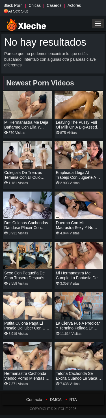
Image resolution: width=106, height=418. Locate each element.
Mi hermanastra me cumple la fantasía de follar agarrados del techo (77, 280)
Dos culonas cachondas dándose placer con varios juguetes (26, 227)
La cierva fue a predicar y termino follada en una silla (78, 328)
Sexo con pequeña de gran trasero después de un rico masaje (24, 278)
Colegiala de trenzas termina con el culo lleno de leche (23, 177)
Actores (74, 5)
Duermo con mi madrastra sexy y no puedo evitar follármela (77, 227)
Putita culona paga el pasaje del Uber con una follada (27, 328)
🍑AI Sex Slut (15, 11)
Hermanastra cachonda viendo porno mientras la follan (27, 378)
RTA (73, 399)
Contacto (34, 399)
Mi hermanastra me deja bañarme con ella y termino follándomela (26, 127)
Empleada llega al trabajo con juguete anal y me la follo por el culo (78, 177)
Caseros (54, 5)
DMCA (56, 399)
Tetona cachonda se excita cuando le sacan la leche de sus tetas (77, 378)
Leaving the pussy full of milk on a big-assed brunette (76, 127)
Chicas (35, 5)
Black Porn (13, 5)
